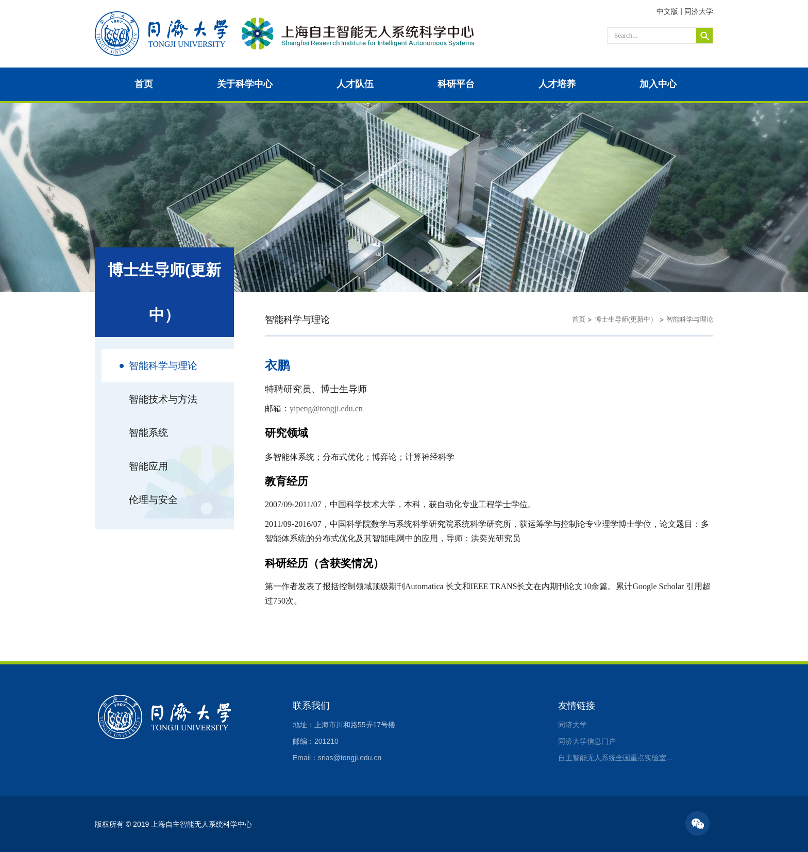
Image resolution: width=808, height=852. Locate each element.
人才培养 (557, 84)
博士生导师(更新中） (626, 319)
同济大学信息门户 (587, 741)
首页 (143, 84)
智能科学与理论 (689, 319)
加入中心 (658, 84)
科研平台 (456, 84)
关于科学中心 (245, 84)
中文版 (667, 11)
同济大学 (698, 11)
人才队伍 (355, 84)
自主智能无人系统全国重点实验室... (615, 758)
